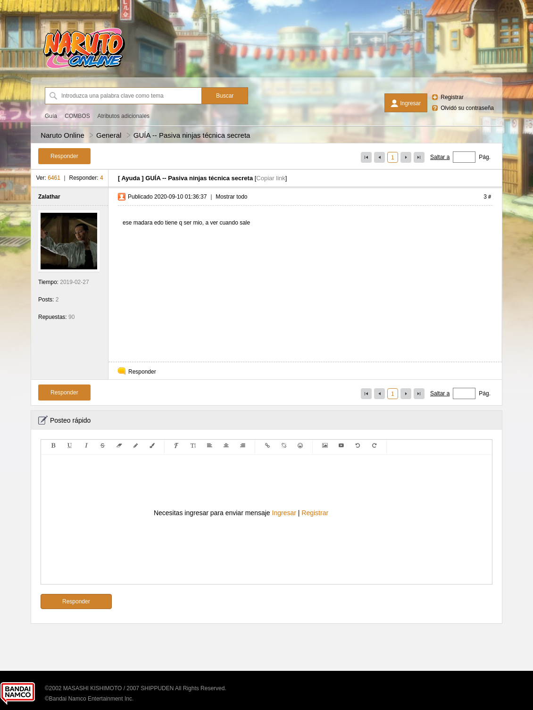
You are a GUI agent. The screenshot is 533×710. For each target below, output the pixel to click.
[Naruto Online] (84, 68)
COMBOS (77, 116)
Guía (51, 116)
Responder (142, 371)
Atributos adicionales (123, 116)
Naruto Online (62, 135)
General (108, 135)
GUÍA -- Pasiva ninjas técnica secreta (191, 135)
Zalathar (49, 196)
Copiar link (270, 178)
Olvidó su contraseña (467, 108)
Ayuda (130, 178)
